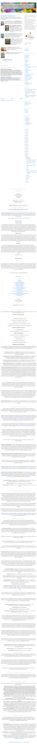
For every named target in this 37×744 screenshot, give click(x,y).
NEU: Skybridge (26, 55)
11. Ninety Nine (26, 73)
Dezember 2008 (10, 60)
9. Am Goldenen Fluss (27, 70)
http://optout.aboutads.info (27, 468)
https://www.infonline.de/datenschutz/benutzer (18, 515)
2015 (26, 145)
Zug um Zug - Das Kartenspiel (30, 161)
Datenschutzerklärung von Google (6, 75)
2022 (26, 135)
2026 (26, 129)
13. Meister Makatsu (27, 75)
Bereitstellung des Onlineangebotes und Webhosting (20, 291)
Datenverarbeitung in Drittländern (20, 285)
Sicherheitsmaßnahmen (19, 284)
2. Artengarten (26, 60)
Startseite (12, 98)
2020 (26, 138)
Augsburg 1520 (26, 102)
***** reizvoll (26, 122)
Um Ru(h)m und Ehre (27, 103)
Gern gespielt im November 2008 (8, 15)
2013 (26, 148)
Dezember (27, 157)
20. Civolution (26, 84)
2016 (26, 144)
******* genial (26, 124)
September (28, 176)
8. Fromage (26, 69)
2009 (26, 154)
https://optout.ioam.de (5, 514)
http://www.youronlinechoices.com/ (12, 468)
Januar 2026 (26, 112)
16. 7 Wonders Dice (27, 79)
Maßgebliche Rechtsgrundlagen (19, 283)
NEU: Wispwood (26, 57)
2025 (26, 131)
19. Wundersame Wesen (28, 83)
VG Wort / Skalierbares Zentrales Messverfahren (19, 287)
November (27, 158)
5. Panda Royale (27, 64)
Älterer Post (21, 98)
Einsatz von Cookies (19, 286)
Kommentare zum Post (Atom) (8, 100)
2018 (26, 141)
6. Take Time (26, 65)
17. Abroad (26, 80)
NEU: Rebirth (26, 56)
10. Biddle (26, 71)
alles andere (26, 50)
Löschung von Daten (19, 292)
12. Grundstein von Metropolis (29, 74)
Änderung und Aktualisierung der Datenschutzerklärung (19, 293)
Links (25, 44)
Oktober (27, 175)
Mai (26, 182)
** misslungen (26, 118)
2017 (26, 142)
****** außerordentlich (27, 123)
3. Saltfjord (26, 61)
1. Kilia (25, 59)
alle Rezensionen (27, 49)
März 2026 (26, 109)
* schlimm (25, 117)
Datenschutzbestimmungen (15, 74)
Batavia (27, 169)
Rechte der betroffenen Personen (20, 294)
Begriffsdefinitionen (19, 295)
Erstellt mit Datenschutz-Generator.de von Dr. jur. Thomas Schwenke (18, 218)
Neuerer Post (3, 98)
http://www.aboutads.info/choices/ (31, 467)
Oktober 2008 (10, 59)
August (27, 178)
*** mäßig (25, 119)
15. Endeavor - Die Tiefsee (28, 78)
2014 (26, 147)
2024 (26, 132)
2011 (26, 151)
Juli (26, 179)
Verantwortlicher (19, 281)
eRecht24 (20, 254)
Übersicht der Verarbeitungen (19, 282)
